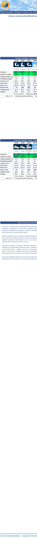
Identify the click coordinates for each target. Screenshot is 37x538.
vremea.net (5, 10)
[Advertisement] (18, 36)
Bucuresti (10, 12)
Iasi (31, 12)
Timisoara (25, 12)
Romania (3, 12)
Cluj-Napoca (17, 12)
